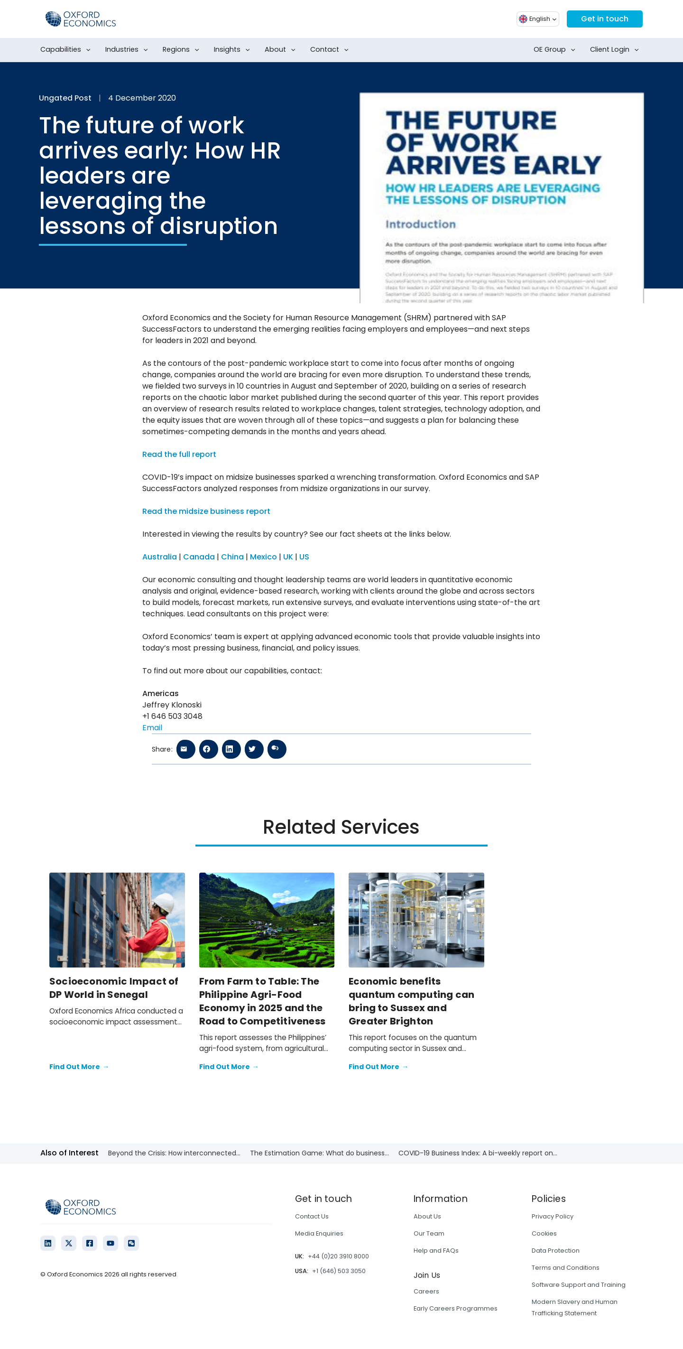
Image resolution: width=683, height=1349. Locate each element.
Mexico (263, 556)
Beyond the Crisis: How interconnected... (174, 1153)
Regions (183, 50)
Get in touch (604, 18)
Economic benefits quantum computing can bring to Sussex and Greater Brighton (411, 1001)
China (232, 556)
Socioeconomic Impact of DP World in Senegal (114, 988)
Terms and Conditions (566, 1268)
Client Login (616, 50)
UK (288, 556)
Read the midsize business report (206, 511)
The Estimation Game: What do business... (319, 1153)
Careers (426, 1291)
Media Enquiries (319, 1233)
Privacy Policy (552, 1216)
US (304, 556)
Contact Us (312, 1216)
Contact (331, 50)
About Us (427, 1216)
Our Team (429, 1233)
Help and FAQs (436, 1251)
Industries (128, 50)
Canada (199, 556)
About (282, 50)
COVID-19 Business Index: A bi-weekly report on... (477, 1153)
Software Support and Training (579, 1285)
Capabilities (67, 50)
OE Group (556, 50)
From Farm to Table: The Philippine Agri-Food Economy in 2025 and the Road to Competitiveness (262, 1001)
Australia (159, 556)
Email (152, 727)
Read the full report (179, 454)
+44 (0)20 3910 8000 (338, 1256)
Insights (234, 50)
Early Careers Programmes (456, 1308)
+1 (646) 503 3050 (339, 1271)
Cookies (544, 1233)
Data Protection (556, 1251)
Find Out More (79, 1067)
